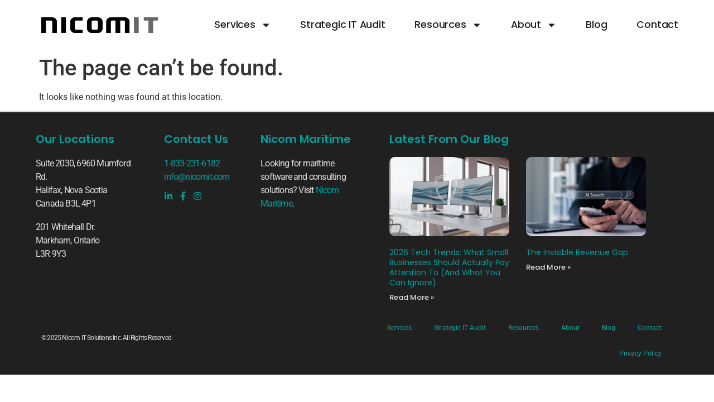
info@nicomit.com (196, 176)
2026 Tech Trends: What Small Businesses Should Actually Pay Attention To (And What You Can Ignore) (449, 267)
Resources (447, 25)
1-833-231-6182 (192, 163)
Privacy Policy (640, 353)
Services (242, 25)
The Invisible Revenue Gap (577, 252)
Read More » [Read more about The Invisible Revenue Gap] (548, 267)
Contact (657, 24)
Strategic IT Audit (342, 24)
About (534, 25)
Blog (596, 24)
